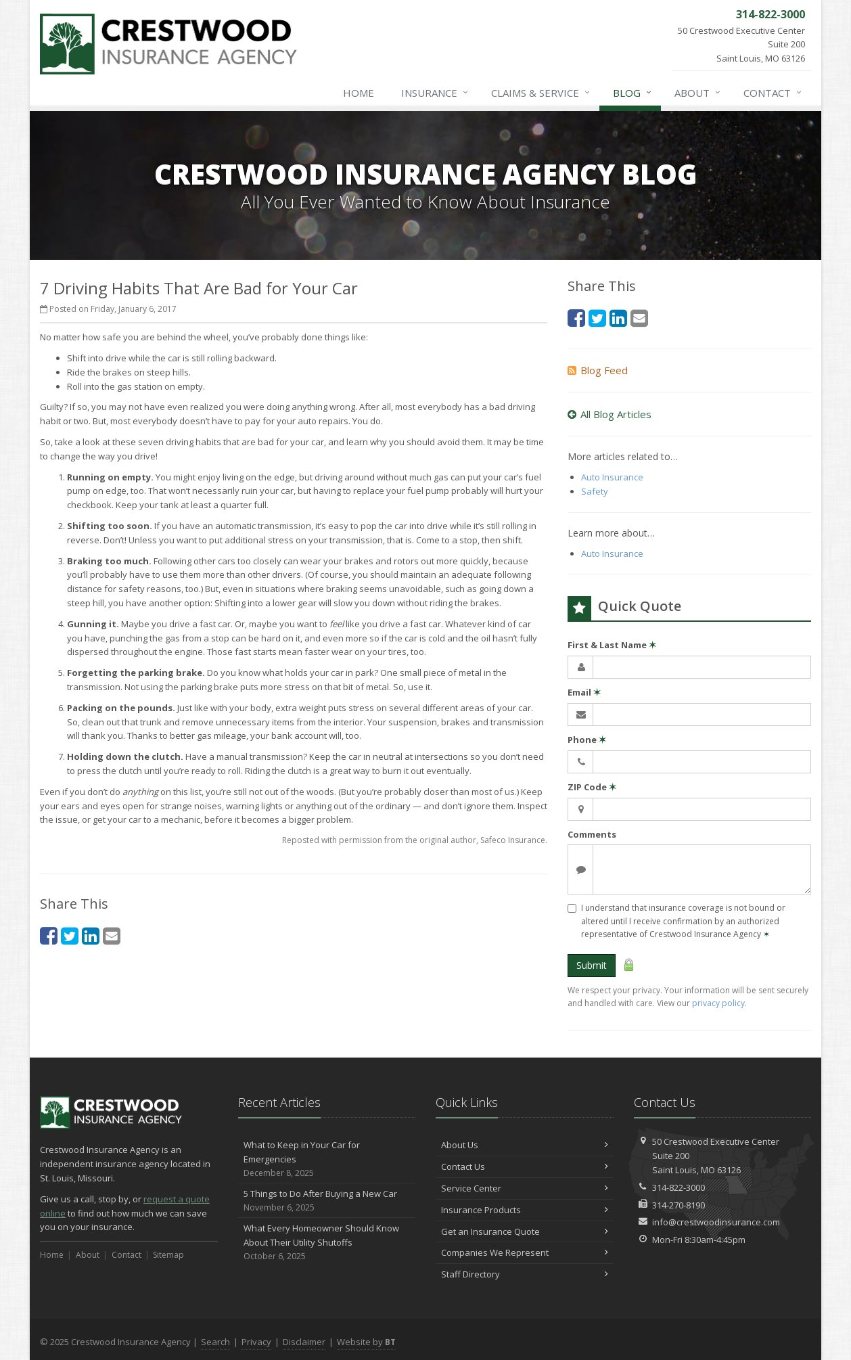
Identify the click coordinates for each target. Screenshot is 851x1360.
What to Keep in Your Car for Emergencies (327, 1159)
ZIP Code (592, 787)
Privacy (256, 1342)
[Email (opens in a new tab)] (111, 935)
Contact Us (524, 1166)
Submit (591, 965)
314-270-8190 (678, 1205)
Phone (587, 739)
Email (584, 692)
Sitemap (168, 1255)
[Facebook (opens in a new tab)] (49, 935)
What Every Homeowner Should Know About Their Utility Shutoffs (327, 1242)
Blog (633, 92)
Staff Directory (524, 1274)
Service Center (524, 1188)
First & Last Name (612, 645)
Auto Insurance (612, 477)
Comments (592, 834)
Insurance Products (524, 1210)
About (698, 92)
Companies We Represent (524, 1252)
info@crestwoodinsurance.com (716, 1222)
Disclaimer (304, 1342)
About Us (524, 1145)
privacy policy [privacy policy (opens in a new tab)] (718, 1003)
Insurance (435, 92)
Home (358, 92)
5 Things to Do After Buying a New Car (327, 1200)
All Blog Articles (609, 414)
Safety (594, 491)
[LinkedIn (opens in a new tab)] (90, 935)
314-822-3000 (678, 1187)
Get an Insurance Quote (524, 1231)
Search (215, 1342)
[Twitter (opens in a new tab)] (69, 935)
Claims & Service (541, 92)
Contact (773, 92)
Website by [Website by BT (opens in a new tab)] (366, 1342)
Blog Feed (598, 370)
